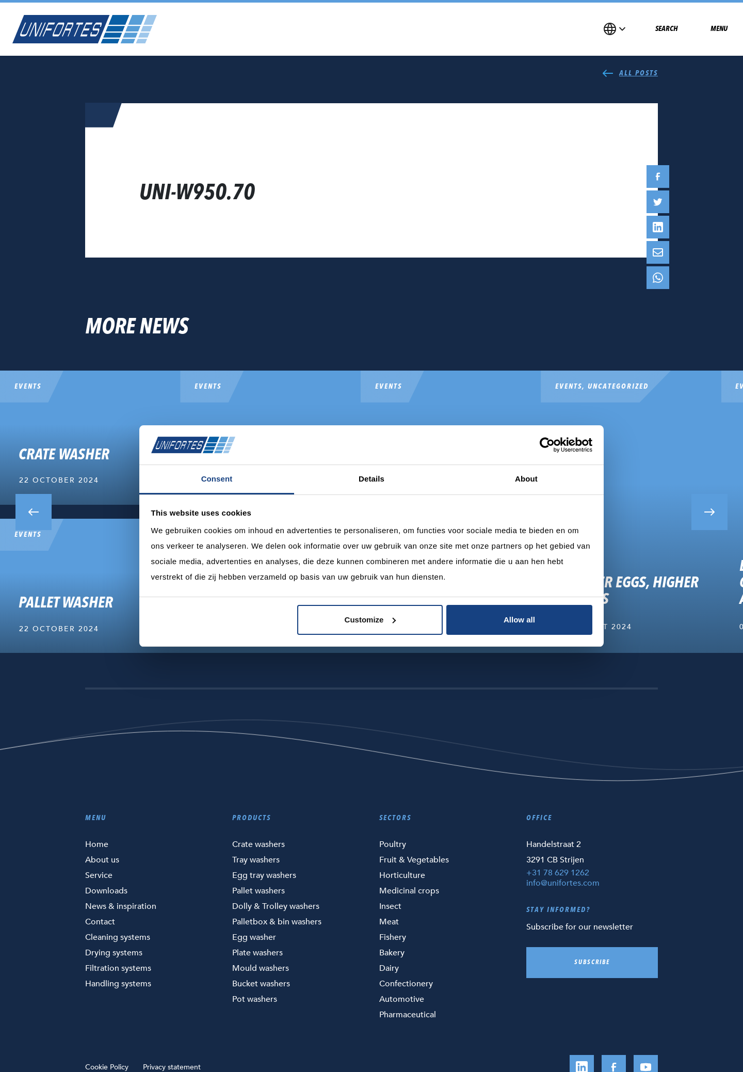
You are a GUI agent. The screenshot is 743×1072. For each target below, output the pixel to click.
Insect (390, 906)
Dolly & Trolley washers (275, 906)
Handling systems (118, 983)
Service (98, 875)
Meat (389, 921)
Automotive (401, 999)
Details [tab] (371, 478)
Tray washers (256, 860)
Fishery (392, 937)
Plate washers (257, 952)
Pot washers (254, 999)
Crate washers (258, 844)
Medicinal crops (409, 891)
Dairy (389, 968)
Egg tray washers (264, 875)
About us (102, 860)
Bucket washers (261, 983)
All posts (630, 73)
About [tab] (526, 478)
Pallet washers (258, 891)
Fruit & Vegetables (414, 860)
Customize (370, 619)
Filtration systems (118, 968)
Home (96, 844)
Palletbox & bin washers (276, 921)
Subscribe (592, 962)
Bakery (392, 952)
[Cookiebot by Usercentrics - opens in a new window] (547, 445)
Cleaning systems (117, 937)
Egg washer (254, 937)
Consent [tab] (217, 478)
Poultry (392, 844)
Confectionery (406, 983)
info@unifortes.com (563, 883)
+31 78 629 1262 (557, 872)
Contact (100, 921)
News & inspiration (120, 906)
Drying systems (113, 952)
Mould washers (260, 968)
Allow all (519, 619)
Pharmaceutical (407, 1014)
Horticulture (402, 875)
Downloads (106, 891)
